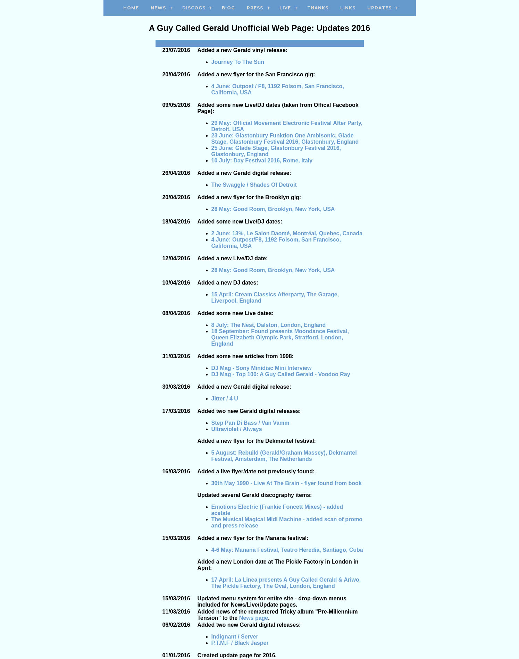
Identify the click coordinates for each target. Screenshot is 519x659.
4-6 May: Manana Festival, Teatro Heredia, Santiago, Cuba (287, 550)
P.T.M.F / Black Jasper (240, 643)
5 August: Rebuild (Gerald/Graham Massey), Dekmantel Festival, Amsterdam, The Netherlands (284, 456)
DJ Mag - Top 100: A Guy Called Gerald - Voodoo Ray (280, 374)
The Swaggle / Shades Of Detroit (254, 185)
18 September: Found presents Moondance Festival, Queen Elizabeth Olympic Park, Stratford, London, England (280, 337)
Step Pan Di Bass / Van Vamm (250, 423)
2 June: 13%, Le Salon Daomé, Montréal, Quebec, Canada (287, 233)
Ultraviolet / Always (236, 429)
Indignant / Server (234, 637)
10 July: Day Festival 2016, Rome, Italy (262, 160)
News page (253, 618)
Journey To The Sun (238, 62)
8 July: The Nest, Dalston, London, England (268, 325)
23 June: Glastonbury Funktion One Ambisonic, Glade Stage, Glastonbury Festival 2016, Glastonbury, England (285, 139)
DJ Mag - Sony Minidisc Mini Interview (261, 368)
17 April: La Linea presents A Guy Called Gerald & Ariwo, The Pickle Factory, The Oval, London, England (286, 583)
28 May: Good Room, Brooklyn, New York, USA (273, 209)
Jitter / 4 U (224, 399)
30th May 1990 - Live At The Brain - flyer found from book (286, 483)
